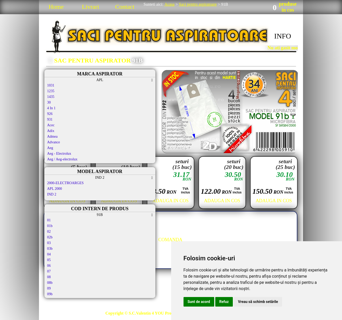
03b (50, 249)
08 (49, 277)
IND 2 (51, 194)
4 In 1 (51, 108)
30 (49, 102)
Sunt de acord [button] (199, 302)
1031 (50, 85)
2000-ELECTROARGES (65, 183)
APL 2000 (54, 189)
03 (49, 243)
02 (49, 231)
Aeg (50, 148)
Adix (50, 131)
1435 (50, 97)
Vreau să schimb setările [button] (258, 302)
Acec (51, 125)
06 (49, 266)
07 (49, 271)
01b (50, 226)
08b (50, 283)
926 (50, 114)
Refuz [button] (224, 302)
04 (49, 254)
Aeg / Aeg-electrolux (62, 159)
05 (49, 260)
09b (50, 294)
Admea (52, 136)
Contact (124, 6)
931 (50, 119)
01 (49, 220)
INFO (282, 36)
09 (49, 288)
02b (50, 237)
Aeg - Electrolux (59, 153)
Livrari (90, 6)
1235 (50, 91)
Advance (53, 142)
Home (56, 6)
